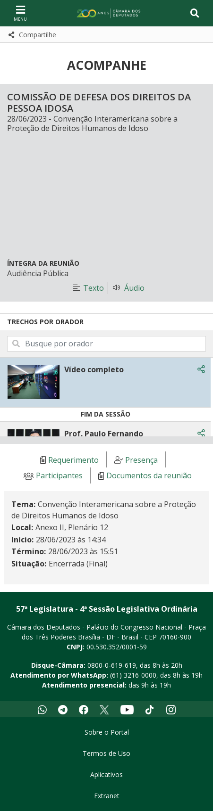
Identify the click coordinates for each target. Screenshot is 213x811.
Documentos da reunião (149, 476)
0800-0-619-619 (111, 665)
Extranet (106, 795)
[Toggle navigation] (194, 13)
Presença (141, 460)
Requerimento (73, 460)
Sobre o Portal (107, 732)
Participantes (59, 476)
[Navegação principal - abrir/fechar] (20, 13)
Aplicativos (106, 774)
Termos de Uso (106, 753)
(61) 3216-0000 (133, 675)
